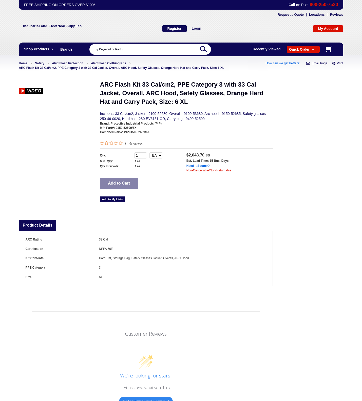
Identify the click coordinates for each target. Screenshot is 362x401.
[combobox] (150, 49)
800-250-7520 (324, 4)
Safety (39, 63)
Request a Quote (291, 14)
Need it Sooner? (198, 166)
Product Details (37, 225)
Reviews (336, 14)
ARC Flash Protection (67, 63)
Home (23, 63)
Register (174, 29)
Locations (317, 14)
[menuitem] (66, 49)
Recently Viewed (266, 49)
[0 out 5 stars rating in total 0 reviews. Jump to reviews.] (121, 143)
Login (196, 28)
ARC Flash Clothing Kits (108, 63)
